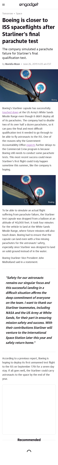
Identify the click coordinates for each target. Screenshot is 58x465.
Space (19, 13)
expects (30, 145)
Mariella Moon (12, 64)
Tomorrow (7, 13)
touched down (10, 112)
